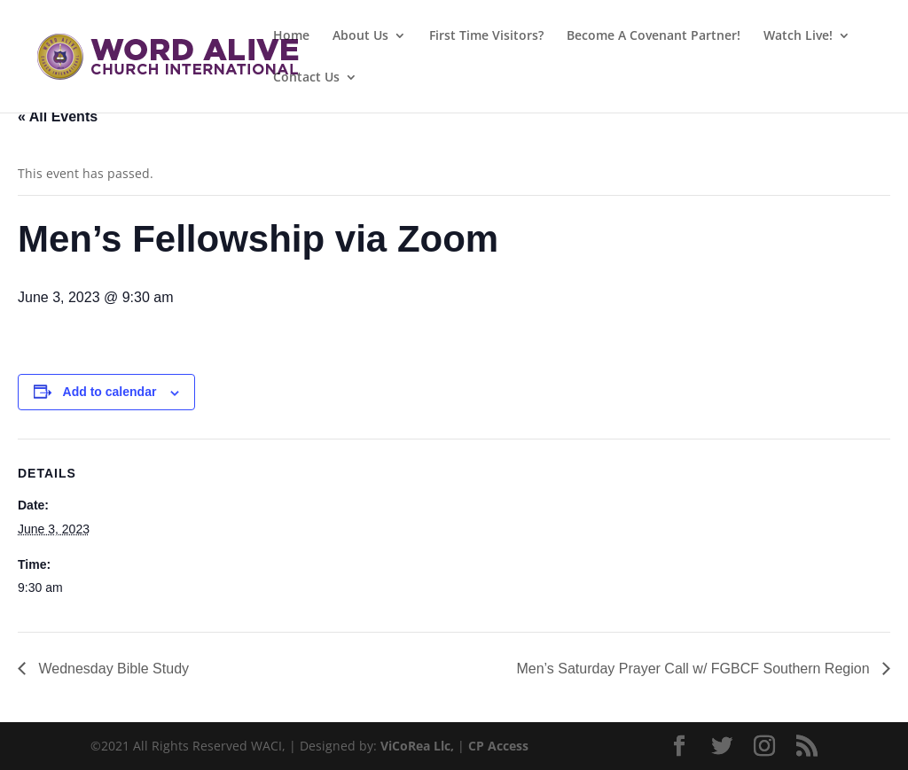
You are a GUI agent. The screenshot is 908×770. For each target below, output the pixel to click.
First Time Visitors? (486, 36)
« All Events (58, 116)
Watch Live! (798, 36)
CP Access (498, 745)
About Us (360, 36)
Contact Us (306, 78)
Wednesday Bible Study (112, 668)
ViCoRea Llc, (417, 745)
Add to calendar (110, 392)
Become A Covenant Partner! (653, 36)
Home (291, 36)
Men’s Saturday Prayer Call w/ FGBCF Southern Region (694, 668)
